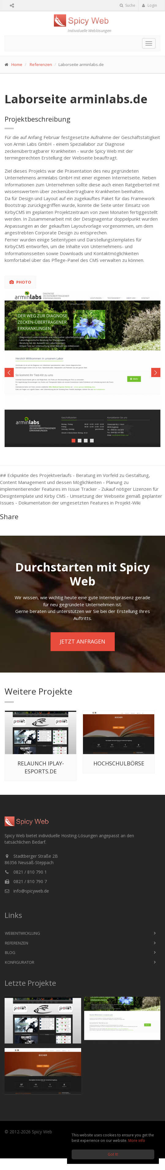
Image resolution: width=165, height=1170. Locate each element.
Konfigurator (19, 962)
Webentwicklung (22, 933)
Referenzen (41, 64)
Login (149, 5)
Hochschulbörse (118, 763)
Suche (127, 5)
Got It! (113, 1154)
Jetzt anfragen (82, 641)
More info (136, 1140)
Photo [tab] (20, 282)
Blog (10, 952)
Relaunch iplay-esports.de (40, 767)
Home (16, 64)
